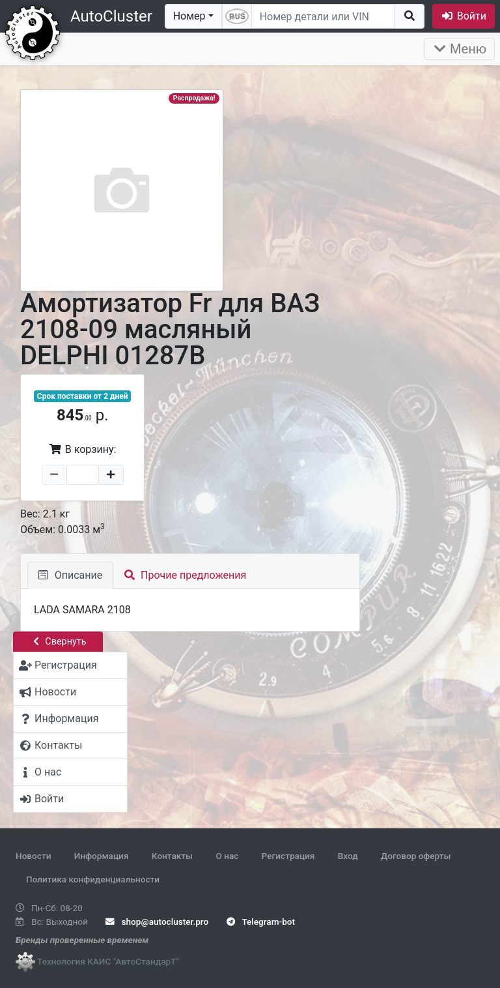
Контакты (172, 855)
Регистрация (288, 855)
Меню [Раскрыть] (459, 49)
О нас (226, 855)
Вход (348, 855)
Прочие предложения (185, 575)
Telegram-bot (261, 921)
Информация (101, 855)
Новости (33, 855)
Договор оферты (416, 855)
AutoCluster (111, 16)
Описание (70, 575)
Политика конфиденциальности (93, 879)
